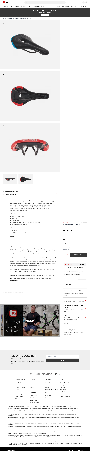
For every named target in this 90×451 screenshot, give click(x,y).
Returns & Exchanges (20, 387)
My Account (18, 392)
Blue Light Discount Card (66, 385)
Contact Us (18, 389)
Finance (32, 383)
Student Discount (64, 383)
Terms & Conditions (65, 396)
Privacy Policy (48, 383)
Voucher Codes (63, 392)
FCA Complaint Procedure (51, 389)
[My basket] (83, 2)
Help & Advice (18, 398)
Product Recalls (19, 396)
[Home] (6, 2)
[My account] (86, 2)
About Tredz (48, 395)
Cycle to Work (33, 387)
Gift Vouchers (63, 389)
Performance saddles (25, 18)
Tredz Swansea (34, 398)
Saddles (17, 18)
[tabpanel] (24, 6)
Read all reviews (82, 279)
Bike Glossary (18, 394)
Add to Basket (78, 255)
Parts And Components (8, 18)
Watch (30, 320)
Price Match (63, 387)
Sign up (62, 360)
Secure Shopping (64, 394)
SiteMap (47, 387)
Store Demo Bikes (34, 402)
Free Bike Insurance (35, 385)
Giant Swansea (33, 400)
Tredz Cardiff (33, 395)
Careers (47, 398)
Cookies (47, 385)
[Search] (45, 2)
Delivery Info (18, 385)
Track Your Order (19, 383)
